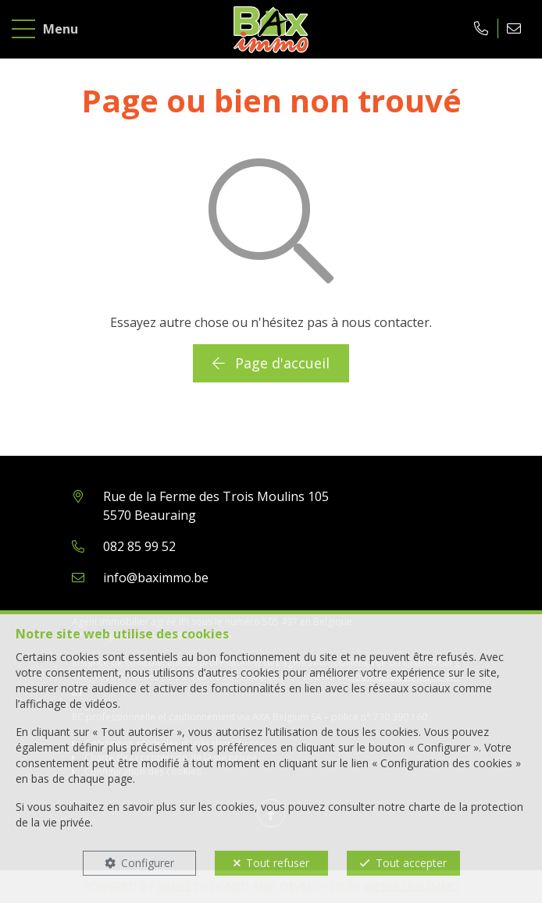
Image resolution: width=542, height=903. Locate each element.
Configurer (147, 862)
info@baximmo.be (156, 577)
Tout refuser (277, 862)
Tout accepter (411, 862)
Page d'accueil (271, 363)
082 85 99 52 (139, 546)
